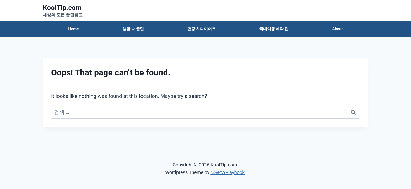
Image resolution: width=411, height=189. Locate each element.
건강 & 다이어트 (201, 29)
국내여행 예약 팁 (274, 29)
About (337, 29)
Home (73, 29)
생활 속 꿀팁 (133, 29)
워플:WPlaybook (227, 172)
